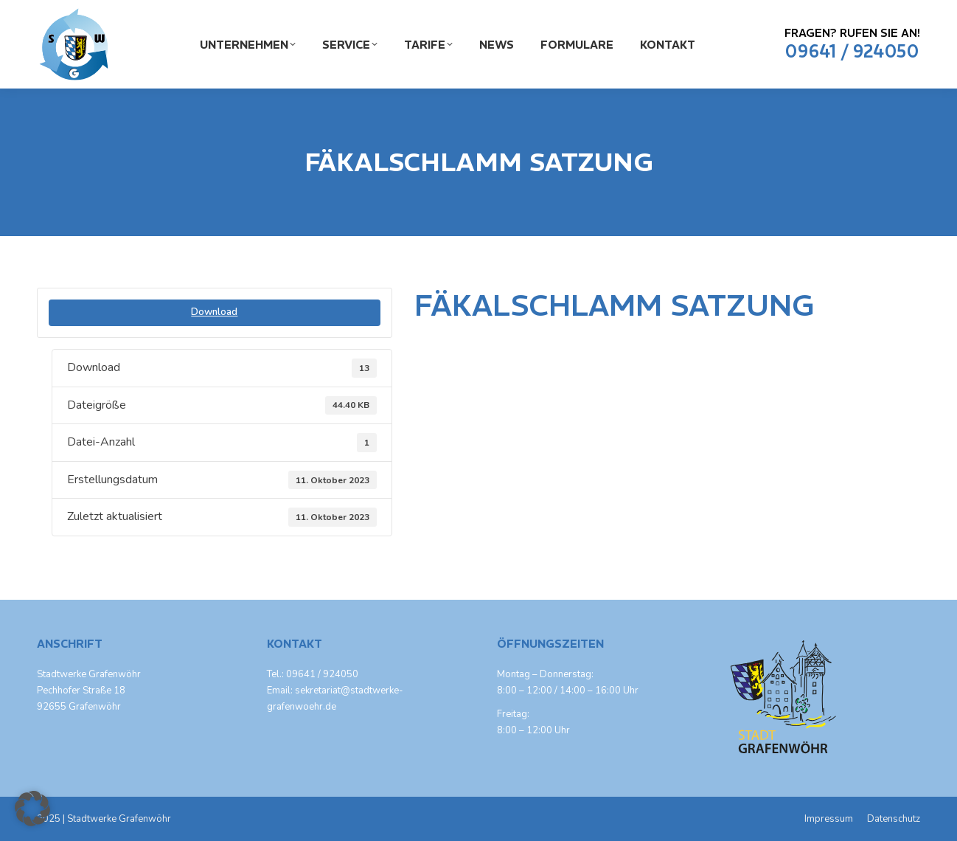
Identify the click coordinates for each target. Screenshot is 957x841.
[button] (32, 808)
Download (214, 312)
